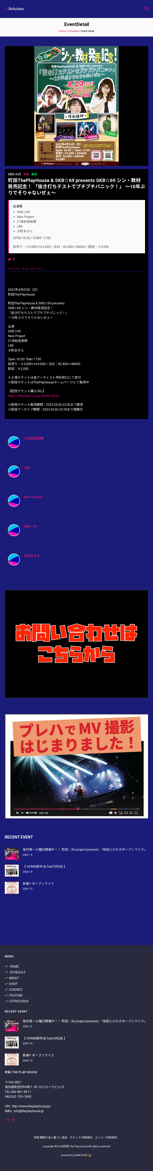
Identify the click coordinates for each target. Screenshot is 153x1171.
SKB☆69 (30, 526)
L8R (26, 468)
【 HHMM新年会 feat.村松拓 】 (45, 866)
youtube (14, 995)
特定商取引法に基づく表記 (50, 1137)
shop (11, 984)
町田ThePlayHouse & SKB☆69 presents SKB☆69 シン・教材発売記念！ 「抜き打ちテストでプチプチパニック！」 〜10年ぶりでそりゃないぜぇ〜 (76, 187)
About (12, 978)
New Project (33, 497)
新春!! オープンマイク (38, 884)
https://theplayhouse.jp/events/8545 (33, 396)
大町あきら (32, 556)
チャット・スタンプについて (26, 268)
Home (62, 31)
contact (14, 990)
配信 (34, 174)
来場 (26, 174)
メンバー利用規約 (106, 1137)
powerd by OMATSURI (76, 1155)
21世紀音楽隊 (33, 438)
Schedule (73, 31)
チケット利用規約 (81, 1137)
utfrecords (17, 1001)
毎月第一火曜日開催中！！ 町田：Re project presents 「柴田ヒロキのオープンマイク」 (85, 849)
